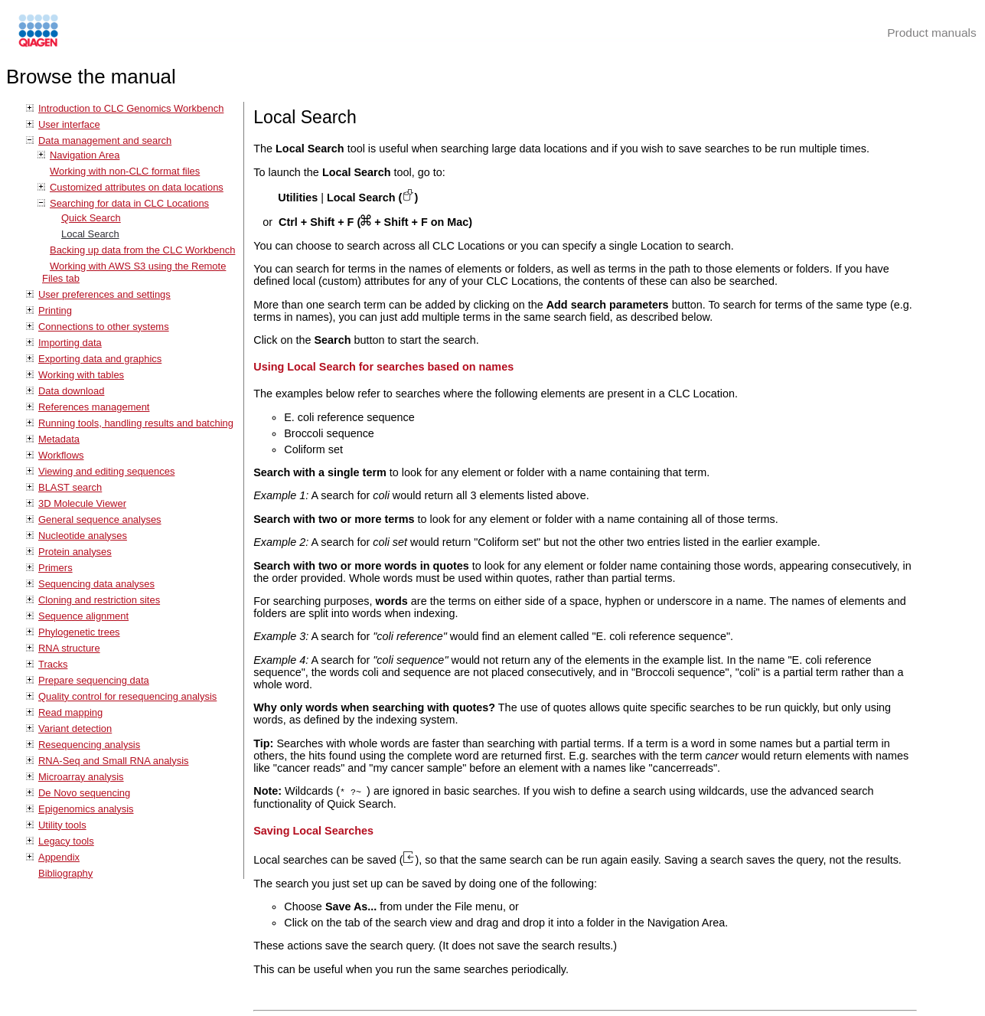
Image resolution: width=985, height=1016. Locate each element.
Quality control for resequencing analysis (127, 696)
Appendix (59, 857)
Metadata (59, 439)
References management (93, 407)
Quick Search (91, 218)
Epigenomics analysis (86, 809)
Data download (71, 391)
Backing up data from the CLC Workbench (142, 250)
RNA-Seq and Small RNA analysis (113, 760)
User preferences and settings (104, 294)
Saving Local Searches (313, 830)
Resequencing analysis (89, 744)
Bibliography (65, 873)
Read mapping (70, 712)
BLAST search (70, 487)
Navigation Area (84, 155)
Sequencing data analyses (96, 584)
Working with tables (81, 375)
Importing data (70, 342)
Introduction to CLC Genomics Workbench (130, 108)
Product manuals (932, 32)
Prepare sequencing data (93, 680)
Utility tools (62, 825)
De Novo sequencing (84, 793)
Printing (55, 310)
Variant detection (75, 728)
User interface (69, 124)
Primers (55, 567)
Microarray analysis (81, 776)
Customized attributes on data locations (136, 187)
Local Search (90, 234)
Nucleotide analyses (82, 535)
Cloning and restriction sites (99, 600)
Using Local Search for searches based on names (383, 367)
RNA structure (69, 648)
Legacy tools (66, 841)
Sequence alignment (83, 616)
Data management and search (104, 140)
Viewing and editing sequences (106, 471)
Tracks (52, 664)
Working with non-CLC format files (125, 171)
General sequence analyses (99, 519)
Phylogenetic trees (79, 632)
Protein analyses (75, 551)
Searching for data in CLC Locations (129, 203)
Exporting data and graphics (99, 358)
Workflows (61, 455)
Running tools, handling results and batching (135, 423)
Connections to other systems (103, 326)
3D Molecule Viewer (82, 503)
